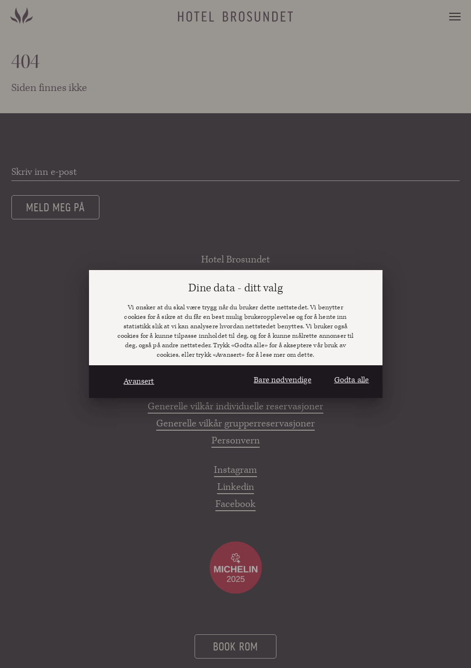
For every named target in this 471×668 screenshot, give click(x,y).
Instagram (235, 470)
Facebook (235, 504)
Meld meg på (55, 206)
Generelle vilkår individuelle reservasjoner (235, 406)
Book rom (235, 646)
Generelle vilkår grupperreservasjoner (235, 423)
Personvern (236, 440)
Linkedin (235, 487)
